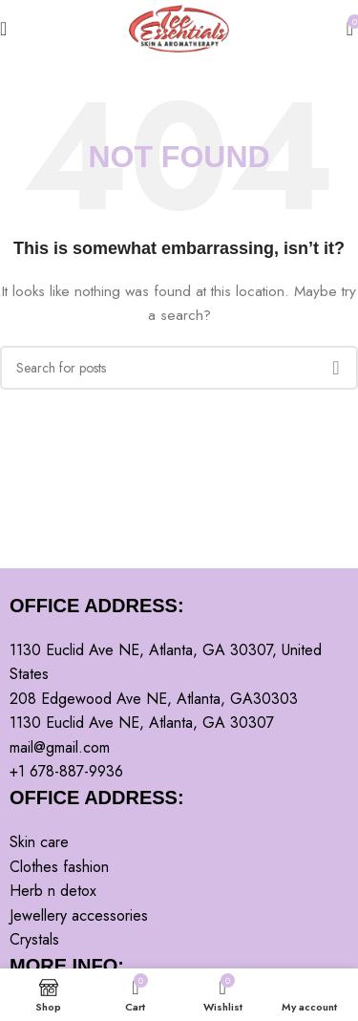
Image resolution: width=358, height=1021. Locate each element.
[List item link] (179, 842)
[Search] (179, 368)
